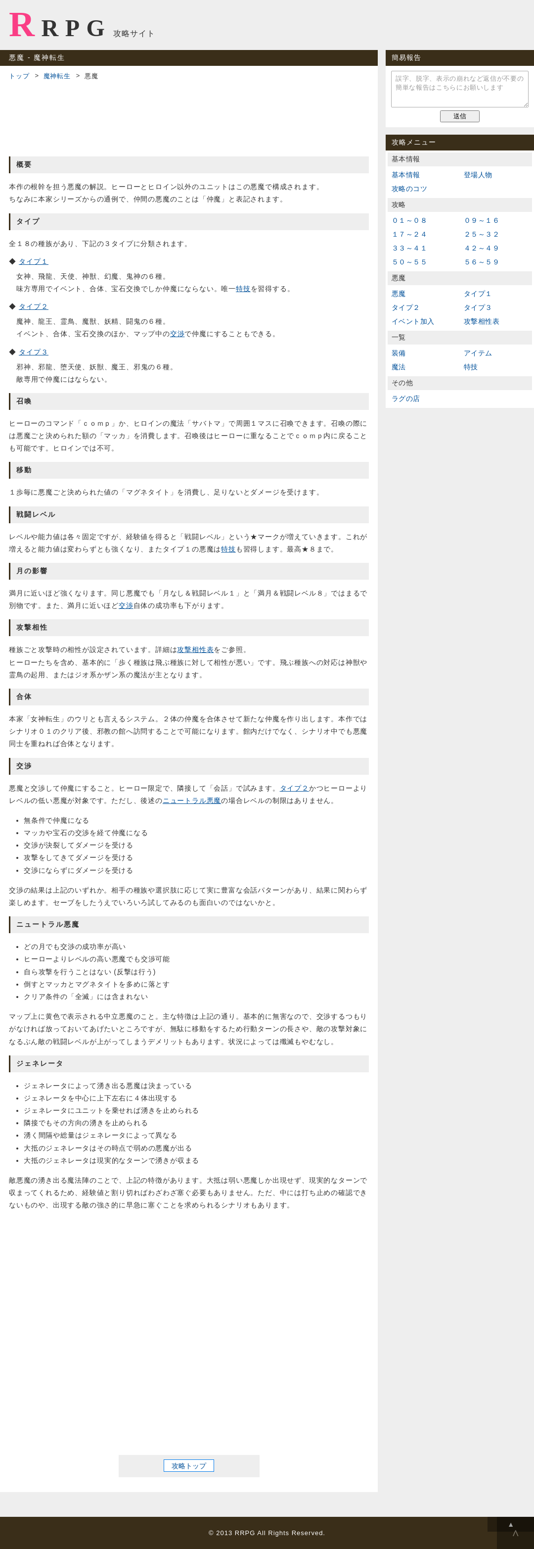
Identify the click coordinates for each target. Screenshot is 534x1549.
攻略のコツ (409, 189)
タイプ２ (33, 306)
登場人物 (478, 175)
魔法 (399, 367)
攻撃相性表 (195, 649)
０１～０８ (409, 220)
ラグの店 (406, 398)
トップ (19, 76)
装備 (399, 353)
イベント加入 (413, 321)
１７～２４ (409, 234)
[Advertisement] (189, 117)
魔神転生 (57, 76)
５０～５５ (409, 262)
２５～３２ (481, 234)
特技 (243, 289)
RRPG (60, 24)
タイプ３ (33, 352)
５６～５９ (481, 262)
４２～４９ (481, 248)
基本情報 (406, 175)
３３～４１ (409, 248)
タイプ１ (33, 261)
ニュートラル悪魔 (192, 800)
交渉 (177, 334)
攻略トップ (189, 1465)
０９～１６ (481, 220)
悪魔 (399, 294)
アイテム (478, 353)
